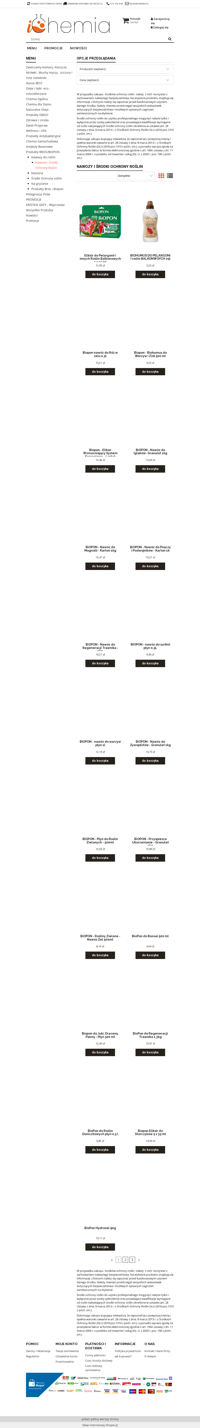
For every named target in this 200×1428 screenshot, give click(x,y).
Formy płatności (95, 1355)
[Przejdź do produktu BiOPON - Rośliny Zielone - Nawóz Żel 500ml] (100, 902)
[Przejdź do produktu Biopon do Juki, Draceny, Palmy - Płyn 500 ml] (100, 999)
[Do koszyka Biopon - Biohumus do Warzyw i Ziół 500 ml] (150, 371)
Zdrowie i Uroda (37, 120)
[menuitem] (34, 47)
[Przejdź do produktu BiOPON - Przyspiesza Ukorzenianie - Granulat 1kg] (150, 805)
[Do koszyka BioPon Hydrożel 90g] (100, 1247)
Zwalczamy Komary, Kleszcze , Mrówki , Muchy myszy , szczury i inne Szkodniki (49, 72)
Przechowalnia (65, 1361)
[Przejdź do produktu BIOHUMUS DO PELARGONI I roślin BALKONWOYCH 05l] (150, 221)
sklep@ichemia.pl (139, 3)
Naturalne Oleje (37, 110)
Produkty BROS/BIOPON (43, 152)
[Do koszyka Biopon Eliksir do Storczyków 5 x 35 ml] (150, 1149)
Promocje (32, 221)
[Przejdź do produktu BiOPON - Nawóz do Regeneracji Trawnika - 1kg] (100, 610)
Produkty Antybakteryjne (43, 136)
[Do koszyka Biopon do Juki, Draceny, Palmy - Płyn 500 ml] (100, 1052)
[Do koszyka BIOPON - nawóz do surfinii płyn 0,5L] (150, 663)
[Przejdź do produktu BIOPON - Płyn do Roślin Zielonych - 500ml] (100, 805)
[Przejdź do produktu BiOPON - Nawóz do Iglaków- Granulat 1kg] (150, 415)
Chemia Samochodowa (42, 141)
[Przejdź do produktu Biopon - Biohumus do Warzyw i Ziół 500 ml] (150, 318)
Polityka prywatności (128, 1351)
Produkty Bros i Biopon (47, 189)
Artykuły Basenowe (39, 147)
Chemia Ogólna (37, 99)
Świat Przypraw (37, 125)
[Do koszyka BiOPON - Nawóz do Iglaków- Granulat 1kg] (150, 469)
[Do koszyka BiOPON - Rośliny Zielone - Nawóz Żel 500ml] (100, 955)
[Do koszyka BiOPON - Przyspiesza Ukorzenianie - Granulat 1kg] (150, 858)
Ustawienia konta (66, 1356)
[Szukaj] (170, 39)
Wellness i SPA (36, 131)
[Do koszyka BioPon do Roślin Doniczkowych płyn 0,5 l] (100, 1149)
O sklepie (150, 1356)
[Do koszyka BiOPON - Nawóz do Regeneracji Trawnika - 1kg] (100, 663)
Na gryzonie (39, 184)
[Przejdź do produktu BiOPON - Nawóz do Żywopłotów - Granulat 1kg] (150, 707)
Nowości (32, 215)
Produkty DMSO (37, 115)
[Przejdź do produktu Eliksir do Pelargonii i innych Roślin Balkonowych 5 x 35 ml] (100, 221)
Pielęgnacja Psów (38, 194)
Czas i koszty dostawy (98, 1360)
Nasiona (37, 173)
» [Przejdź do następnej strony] (139, 1259)
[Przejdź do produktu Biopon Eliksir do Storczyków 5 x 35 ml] (150, 1096)
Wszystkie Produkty (39, 210)
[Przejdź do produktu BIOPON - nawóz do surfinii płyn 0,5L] (150, 610)
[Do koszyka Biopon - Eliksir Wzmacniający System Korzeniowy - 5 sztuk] (100, 469)
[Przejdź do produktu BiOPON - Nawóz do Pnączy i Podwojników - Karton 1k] (150, 513)
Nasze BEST (34, 83)
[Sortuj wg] (136, 176)
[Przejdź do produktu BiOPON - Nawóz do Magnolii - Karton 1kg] (100, 513)
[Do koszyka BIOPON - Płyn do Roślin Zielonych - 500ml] (100, 858)
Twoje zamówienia (67, 1351)
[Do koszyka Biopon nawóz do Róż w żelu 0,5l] (100, 371)
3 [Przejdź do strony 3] (132, 1259)
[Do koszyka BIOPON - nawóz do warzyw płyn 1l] (100, 760)
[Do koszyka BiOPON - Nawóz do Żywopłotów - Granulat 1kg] (150, 760)
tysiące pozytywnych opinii (44, 3)
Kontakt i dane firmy (157, 1351)
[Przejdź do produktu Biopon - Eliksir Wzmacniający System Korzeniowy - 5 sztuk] (100, 415)
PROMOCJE (33, 199)
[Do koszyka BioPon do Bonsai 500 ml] (150, 955)
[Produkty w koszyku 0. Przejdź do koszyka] (132, 19)
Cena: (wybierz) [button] (89, 80)
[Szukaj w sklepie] (97, 39)
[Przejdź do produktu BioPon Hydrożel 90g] (100, 1194)
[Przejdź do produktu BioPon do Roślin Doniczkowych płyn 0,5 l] (100, 1096)
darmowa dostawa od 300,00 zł (83, 3)
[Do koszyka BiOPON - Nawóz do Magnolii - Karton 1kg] (100, 566)
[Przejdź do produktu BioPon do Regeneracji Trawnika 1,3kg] (150, 999)
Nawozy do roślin (43, 157)
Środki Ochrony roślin (46, 178)
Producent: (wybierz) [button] (93, 69)
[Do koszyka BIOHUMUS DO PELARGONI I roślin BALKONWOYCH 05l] (150, 274)
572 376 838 (115, 3)
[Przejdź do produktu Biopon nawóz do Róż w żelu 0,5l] (100, 318)
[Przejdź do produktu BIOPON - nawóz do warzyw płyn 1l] (100, 707)
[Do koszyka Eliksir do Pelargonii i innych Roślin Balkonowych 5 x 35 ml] (100, 274)
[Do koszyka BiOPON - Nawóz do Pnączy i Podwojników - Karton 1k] (150, 566)
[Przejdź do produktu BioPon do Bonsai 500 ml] (150, 902)
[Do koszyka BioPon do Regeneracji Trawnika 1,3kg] (150, 1052)
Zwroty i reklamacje (38, 1351)
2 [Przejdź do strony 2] (125, 1259)
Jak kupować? (123, 1356)
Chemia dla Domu (38, 104)
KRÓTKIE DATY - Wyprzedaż (45, 205)
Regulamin (32, 1356)
